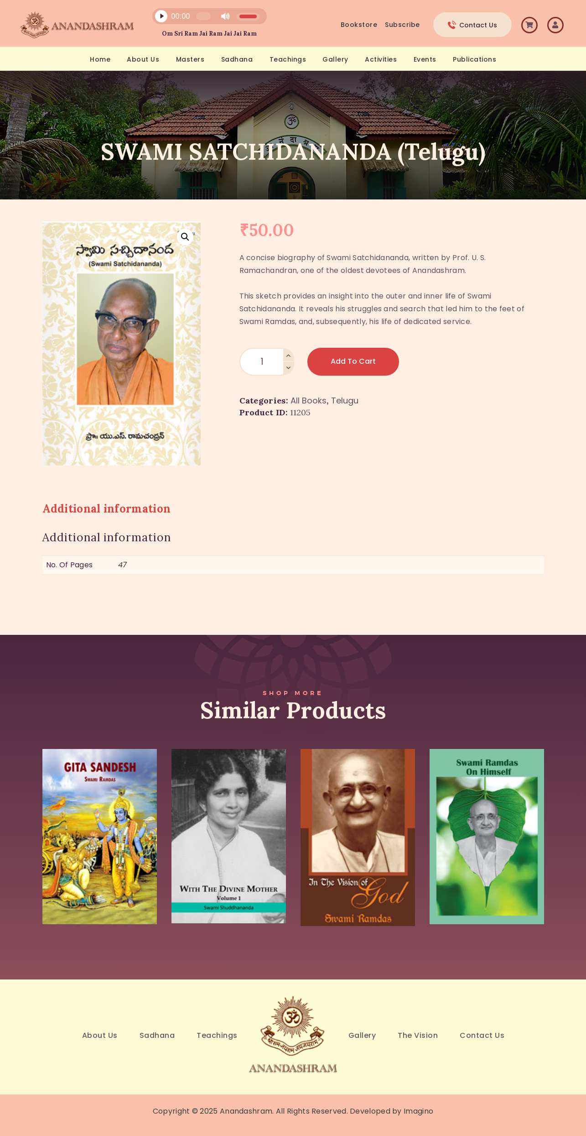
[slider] (203, 16)
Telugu (344, 400)
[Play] (161, 16)
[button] (185, 237)
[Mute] (225, 16)
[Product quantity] (266, 362)
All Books (308, 400)
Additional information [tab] (106, 509)
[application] (204, 18)
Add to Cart (353, 361)
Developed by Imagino (391, 1111)
